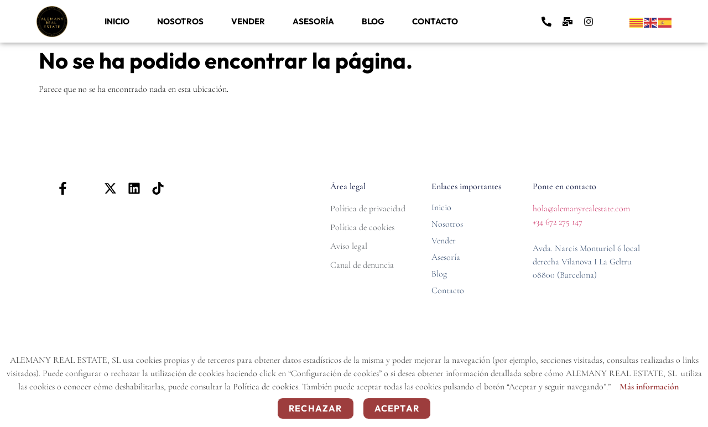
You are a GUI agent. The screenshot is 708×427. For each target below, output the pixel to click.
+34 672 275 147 (557, 221)
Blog (373, 21)
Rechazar (315, 408)
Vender (248, 21)
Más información (649, 386)
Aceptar (396, 408)
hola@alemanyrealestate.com (581, 208)
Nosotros (180, 21)
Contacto (435, 21)
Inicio (117, 21)
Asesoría (313, 21)
